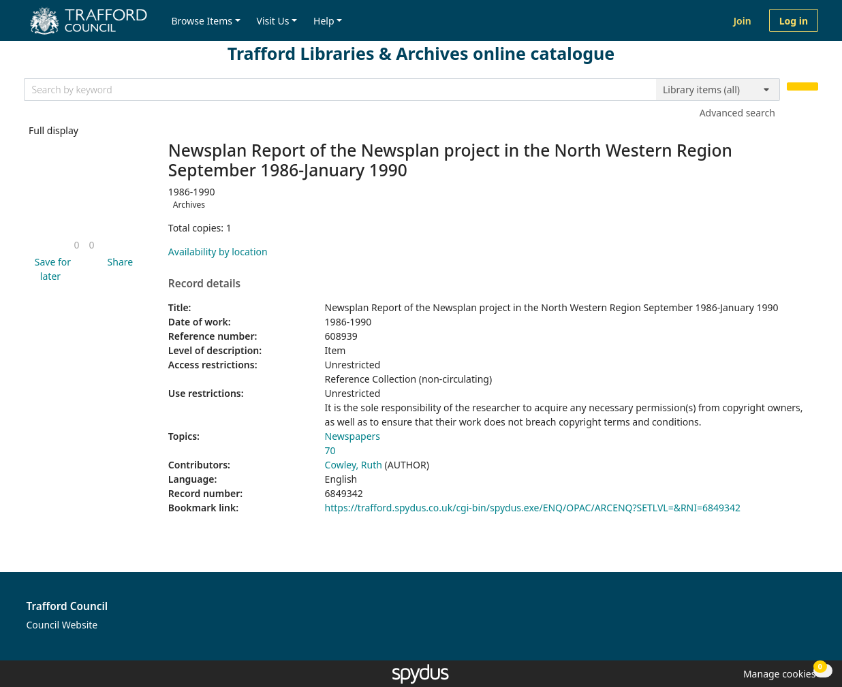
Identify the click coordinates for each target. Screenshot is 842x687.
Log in (793, 20)
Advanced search (737, 112)
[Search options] (718, 89)
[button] (50, 269)
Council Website (62, 624)
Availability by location (218, 251)
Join (742, 20)
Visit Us (273, 20)
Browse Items (201, 20)
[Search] (802, 86)
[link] (76, 244)
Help (323, 20)
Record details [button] (204, 284)
